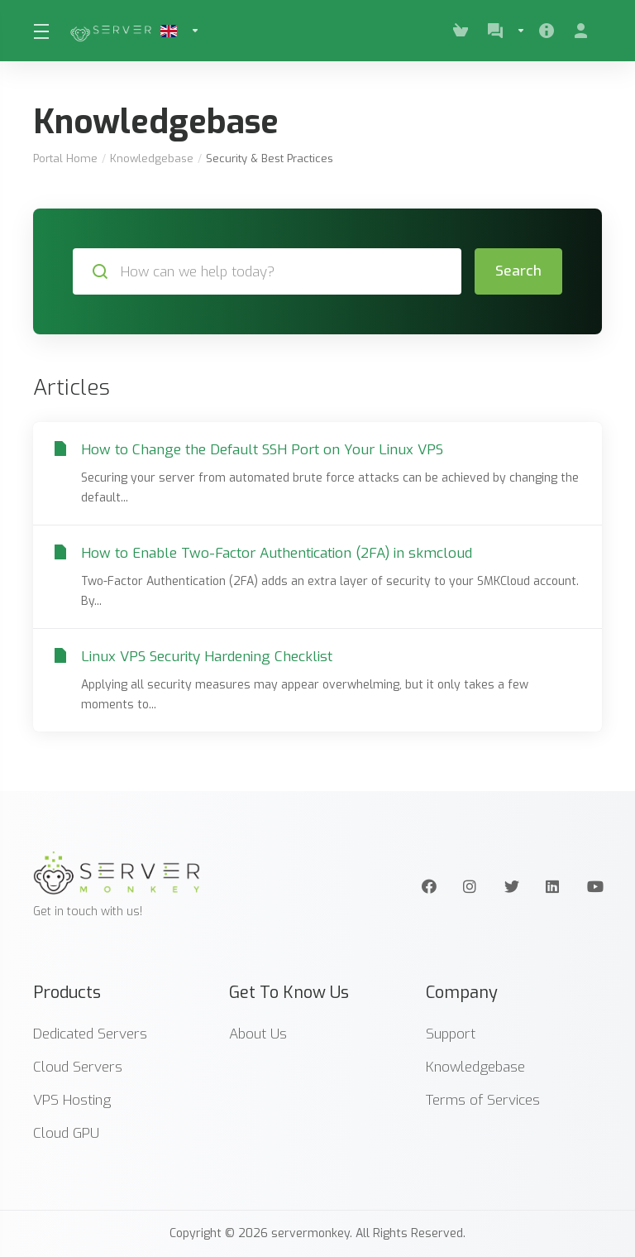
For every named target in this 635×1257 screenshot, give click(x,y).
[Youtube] (594, 886)
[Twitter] (511, 886)
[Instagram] (470, 886)
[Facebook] (429, 886)
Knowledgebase (151, 158)
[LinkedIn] (553, 886)
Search (518, 271)
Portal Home (65, 158)
